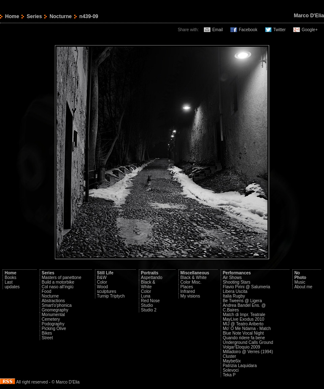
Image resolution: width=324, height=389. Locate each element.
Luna (145, 296)
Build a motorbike (58, 282)
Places (187, 286)
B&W (102, 277)
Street (47, 337)
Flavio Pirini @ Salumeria (246, 286)
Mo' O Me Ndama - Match (247, 328)
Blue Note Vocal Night (243, 333)
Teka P (229, 375)
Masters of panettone (61, 277)
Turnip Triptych (111, 296)
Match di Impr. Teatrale (244, 314)
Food (46, 291)
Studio (147, 305)
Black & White (148, 284)
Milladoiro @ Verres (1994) (248, 351)
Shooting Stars (237, 282)
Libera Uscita (235, 291)
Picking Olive (54, 328)
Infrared (188, 291)
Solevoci (231, 370)
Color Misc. (191, 282)
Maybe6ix (232, 361)
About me (303, 286)
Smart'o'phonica (57, 305)
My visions (190, 296)
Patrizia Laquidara (240, 365)
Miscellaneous (195, 273)
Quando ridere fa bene (244, 337)
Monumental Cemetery (53, 317)
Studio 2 (149, 310)
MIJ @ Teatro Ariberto (243, 324)
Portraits (149, 273)
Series (34, 16)
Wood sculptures (106, 289)
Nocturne (60, 16)
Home (12, 16)
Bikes (47, 333)
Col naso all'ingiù (57, 286)
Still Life (105, 273)
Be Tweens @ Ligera (242, 300)
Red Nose (150, 300)
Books (10, 277)
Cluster (229, 356)
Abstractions (53, 300)
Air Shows (232, 277)
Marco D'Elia (309, 16)
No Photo (300, 275)
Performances (237, 273)
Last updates (12, 284)
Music (299, 282)
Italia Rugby (234, 296)
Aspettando (151, 277)
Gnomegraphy (55, 310)
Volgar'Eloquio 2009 (241, 347)
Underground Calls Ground (248, 342)
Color (102, 282)
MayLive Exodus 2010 (243, 319)
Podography (53, 324)
